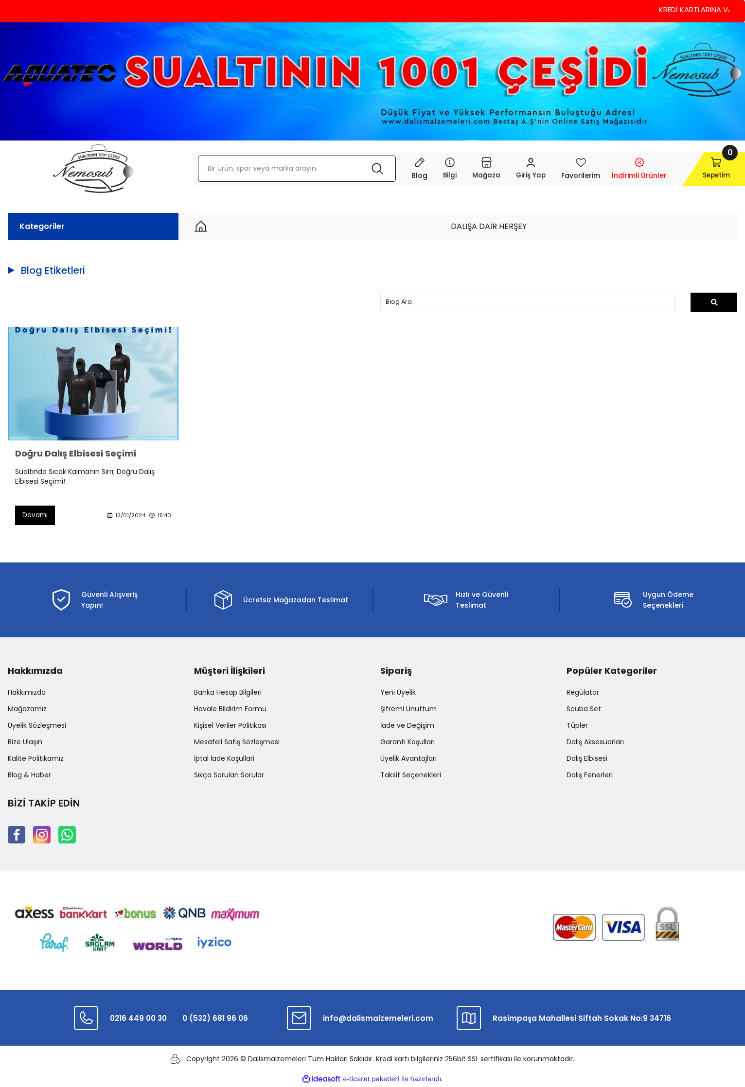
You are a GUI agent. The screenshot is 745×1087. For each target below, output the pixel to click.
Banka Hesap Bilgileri (228, 693)
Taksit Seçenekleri (410, 776)
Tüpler (577, 726)
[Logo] (93, 168)
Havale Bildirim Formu (230, 710)
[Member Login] (519, 169)
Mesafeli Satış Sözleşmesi (237, 743)
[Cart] (704, 169)
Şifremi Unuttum (408, 710)
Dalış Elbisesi (587, 759)
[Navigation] (438, 169)
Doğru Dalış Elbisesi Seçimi (75, 454)
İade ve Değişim (407, 726)
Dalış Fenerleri (590, 776)
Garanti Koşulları (407, 743)
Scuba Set (584, 710)
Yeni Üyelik (398, 693)
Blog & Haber (29, 776)
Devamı (35, 516)
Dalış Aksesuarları (595, 743)
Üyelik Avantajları (408, 759)
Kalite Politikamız (36, 759)
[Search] (291, 169)
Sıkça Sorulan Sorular (229, 776)
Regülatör (583, 693)
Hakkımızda (27, 693)
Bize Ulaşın (25, 743)
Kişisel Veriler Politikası (230, 726)
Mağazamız (27, 710)
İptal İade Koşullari (224, 759)
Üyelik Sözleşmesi (37, 726)
